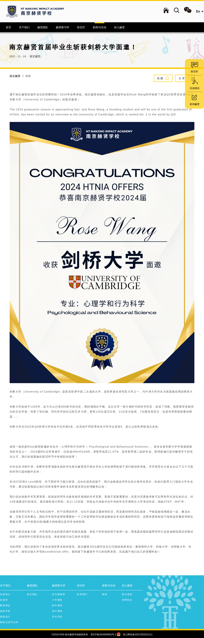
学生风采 (57, 616)
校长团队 (32, 594)
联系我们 (82, 594)
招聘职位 (127, 600)
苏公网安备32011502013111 (137, 634)
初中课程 (57, 605)
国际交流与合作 (9, 622)
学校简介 (5, 594)
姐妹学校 (5, 611)
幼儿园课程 (58, 594)
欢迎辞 (4, 600)
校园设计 (5, 616)
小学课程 (57, 600)
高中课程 (57, 611)
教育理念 (5, 605)
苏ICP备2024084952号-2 (103, 634)
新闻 (104, 594)
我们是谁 (127, 594)
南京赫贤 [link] (15, 76)
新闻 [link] (28, 76)
